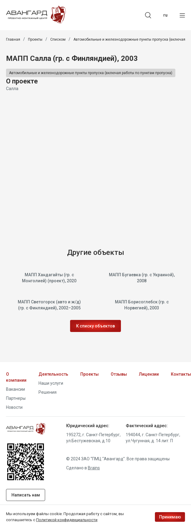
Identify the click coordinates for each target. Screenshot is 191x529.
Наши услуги (51, 383)
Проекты (35, 39)
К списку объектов (95, 326)
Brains (94, 467)
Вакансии (15, 389)
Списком (58, 39)
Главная (13, 39)
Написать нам (25, 495)
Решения (48, 392)
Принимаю (170, 517)
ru (165, 15)
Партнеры (16, 398)
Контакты (181, 374)
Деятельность (53, 374)
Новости (14, 407)
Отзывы (119, 374)
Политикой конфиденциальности (66, 520)
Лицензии (149, 374)
